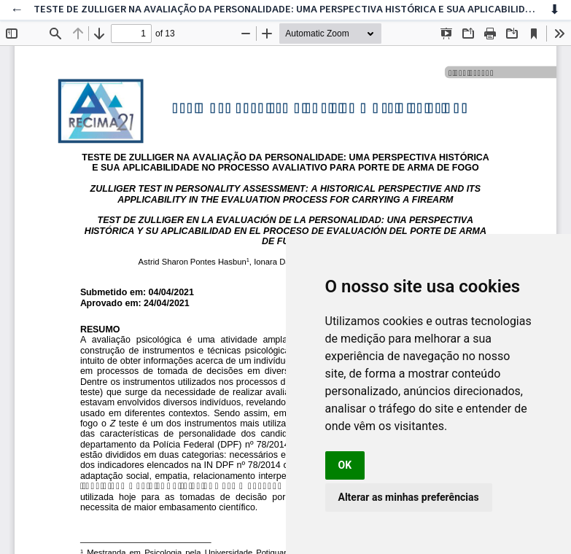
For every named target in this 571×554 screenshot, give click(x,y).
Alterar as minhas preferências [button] (408, 497)
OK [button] (345, 465)
